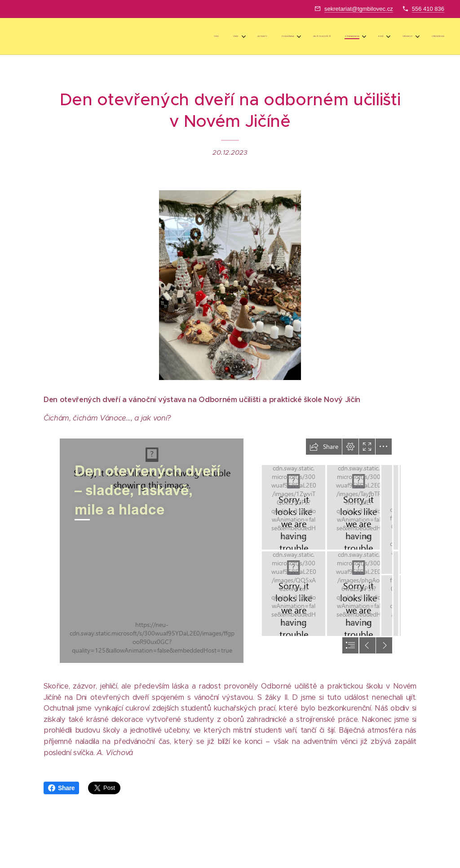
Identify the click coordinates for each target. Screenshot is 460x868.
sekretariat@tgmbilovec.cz (358, 8)
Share (61, 788)
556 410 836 (428, 8)
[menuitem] (309, 36)
